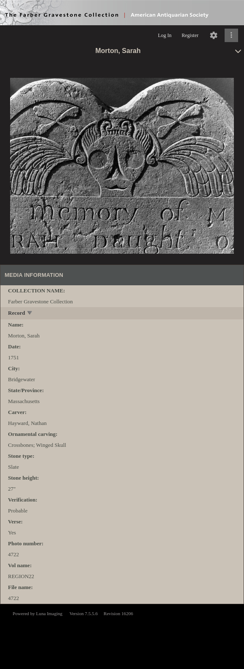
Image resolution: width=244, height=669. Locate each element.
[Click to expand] (231, 35)
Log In (165, 35)
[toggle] (30, 314)
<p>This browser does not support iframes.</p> (122, 635)
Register (190, 35)
